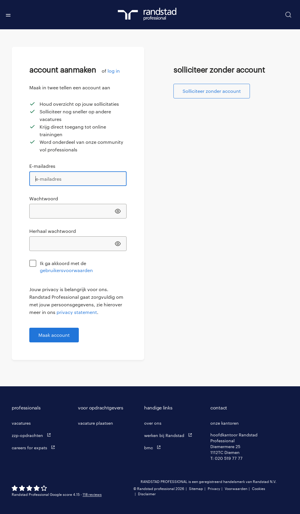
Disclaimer (147, 494)
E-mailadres (42, 166)
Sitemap (196, 488)
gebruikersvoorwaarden (66, 270)
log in (114, 71)
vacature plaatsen (95, 423)
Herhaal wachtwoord (52, 231)
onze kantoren (224, 423)
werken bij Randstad (169, 435)
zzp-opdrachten (33, 435)
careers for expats (35, 447)
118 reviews (92, 494)
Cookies (258, 488)
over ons (152, 423)
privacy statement (77, 312)
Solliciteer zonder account (212, 91)
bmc (153, 447)
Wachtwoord (43, 198)
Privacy (214, 488)
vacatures (21, 423)
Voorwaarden (236, 488)
